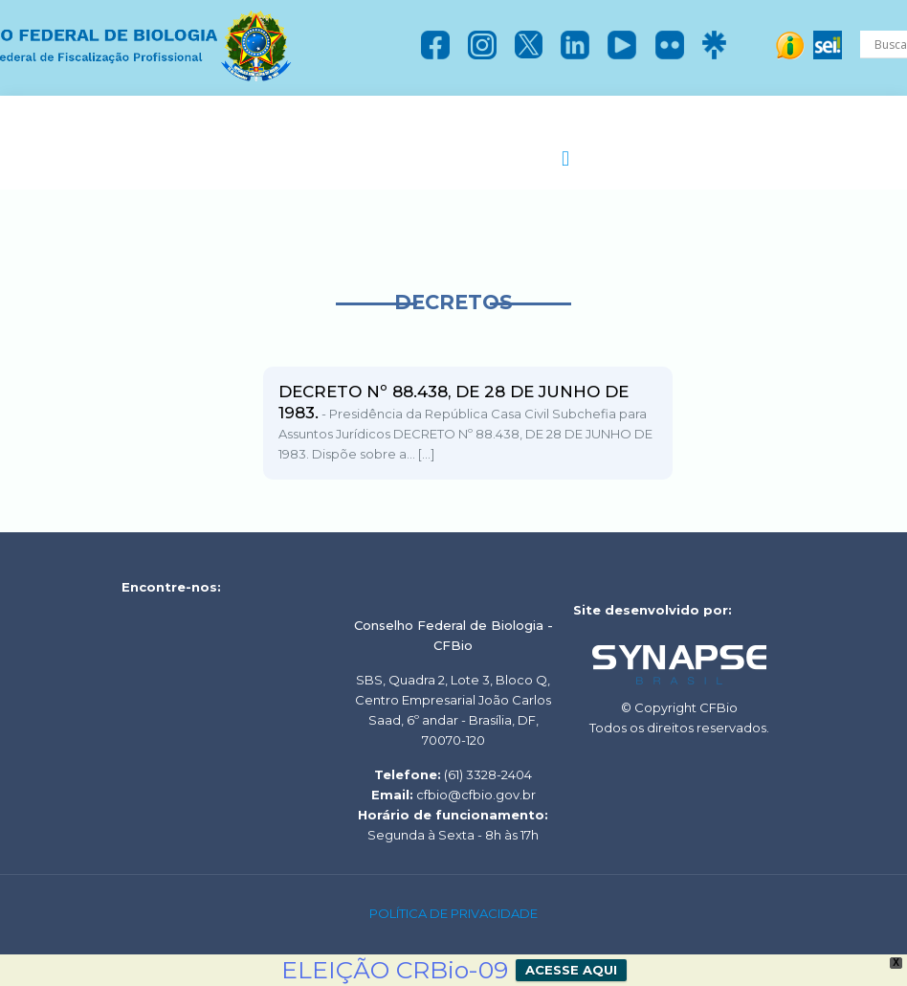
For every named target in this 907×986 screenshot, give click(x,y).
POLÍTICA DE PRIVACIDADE (453, 913)
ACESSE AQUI (571, 969)
